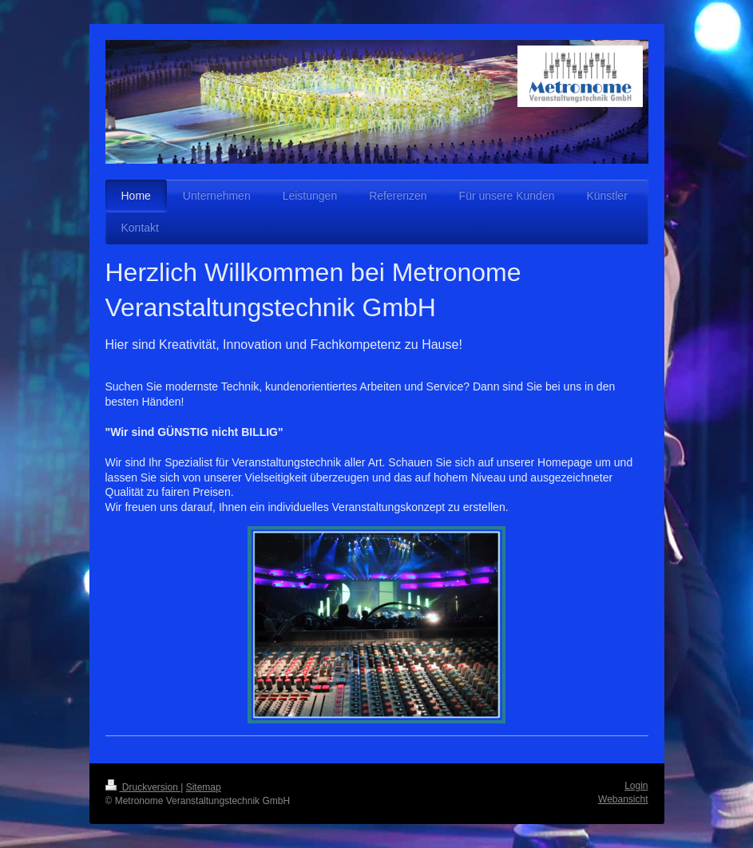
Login (636, 785)
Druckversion (143, 787)
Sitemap (203, 787)
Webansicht (623, 799)
